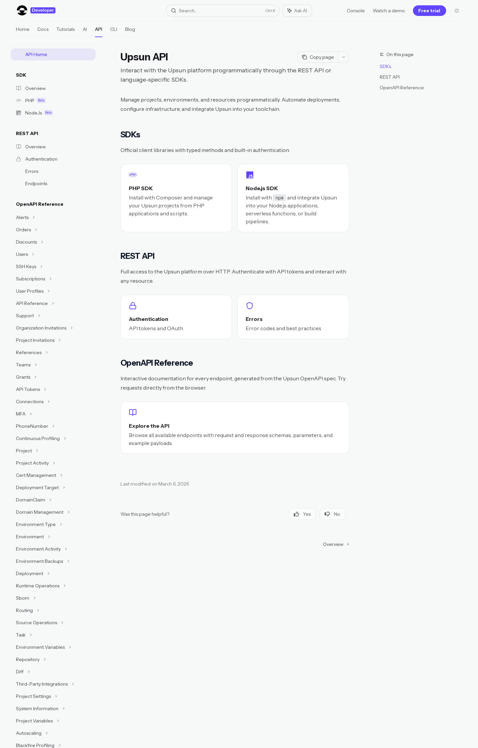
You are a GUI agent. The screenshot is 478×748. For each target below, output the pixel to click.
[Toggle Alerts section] (53, 217)
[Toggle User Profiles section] (53, 291)
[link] (176, 198)
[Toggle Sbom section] (53, 598)
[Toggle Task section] (53, 635)
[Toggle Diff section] (53, 672)
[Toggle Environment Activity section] (53, 549)
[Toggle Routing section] (53, 610)
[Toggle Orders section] (53, 230)
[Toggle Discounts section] (53, 242)
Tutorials (65, 31)
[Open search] (222, 11)
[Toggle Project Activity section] (53, 463)
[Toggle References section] (53, 352)
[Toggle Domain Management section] (53, 512)
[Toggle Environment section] (53, 537)
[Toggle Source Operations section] (53, 623)
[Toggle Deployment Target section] (53, 487)
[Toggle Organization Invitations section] (53, 328)
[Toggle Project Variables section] (53, 721)
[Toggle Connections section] (53, 402)
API (98, 31)
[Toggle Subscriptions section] (53, 279)
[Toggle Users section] (53, 254)
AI (85, 31)
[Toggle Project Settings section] (53, 696)
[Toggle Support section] (53, 316)
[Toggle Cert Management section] (53, 475)
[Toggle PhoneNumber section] (53, 426)
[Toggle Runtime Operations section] (53, 586)
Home (23, 31)
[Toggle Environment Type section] (53, 524)
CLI (113, 31)
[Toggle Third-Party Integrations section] (53, 684)
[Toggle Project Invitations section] (53, 340)
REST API (390, 77)
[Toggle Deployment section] (53, 573)
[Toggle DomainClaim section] (53, 500)
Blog (130, 31)
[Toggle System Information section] (53, 708)
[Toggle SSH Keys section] (53, 266)
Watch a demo (389, 11)
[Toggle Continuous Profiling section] (53, 438)
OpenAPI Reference (402, 88)
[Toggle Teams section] (53, 365)
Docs (43, 31)
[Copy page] (317, 57)
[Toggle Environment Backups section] (53, 561)
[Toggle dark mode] (456, 10)
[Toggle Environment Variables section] (53, 647)
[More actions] (343, 57)
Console (356, 11)
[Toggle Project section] (53, 451)
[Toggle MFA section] (53, 414)
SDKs (385, 66)
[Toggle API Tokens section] (53, 389)
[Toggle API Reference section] (53, 303)
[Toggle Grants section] (53, 377)
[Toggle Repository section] (53, 659)
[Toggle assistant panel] (297, 11)
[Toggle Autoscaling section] (53, 733)
